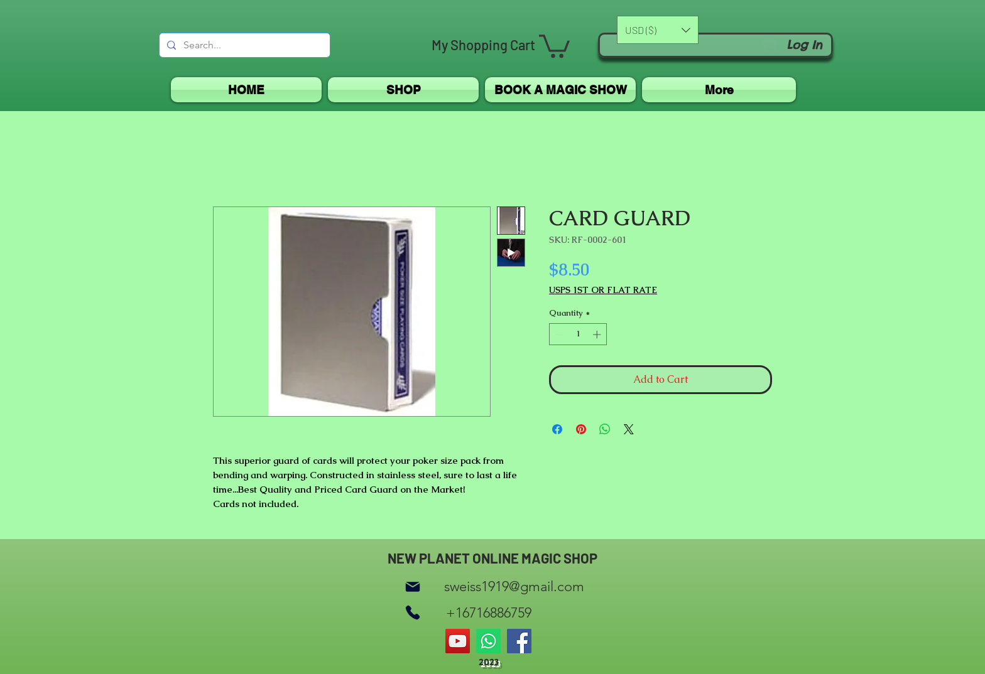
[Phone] (413, 613)
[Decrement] (558, 334)
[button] (554, 45)
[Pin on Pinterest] (581, 429)
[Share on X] (628, 429)
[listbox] (658, 30)
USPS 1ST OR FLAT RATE (603, 290)
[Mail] (413, 586)
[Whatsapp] (488, 641)
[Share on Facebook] (557, 429)
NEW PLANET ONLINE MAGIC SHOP (492, 558)
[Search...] (243, 45)
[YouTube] (457, 641)
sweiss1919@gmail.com (514, 586)
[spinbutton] (578, 334)
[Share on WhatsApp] (604, 429)
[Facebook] (519, 641)
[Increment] (598, 334)
